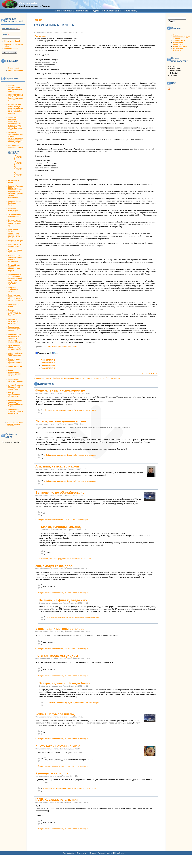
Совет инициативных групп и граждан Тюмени (14, 373)
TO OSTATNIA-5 (18, 175)
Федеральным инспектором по (60, 390)
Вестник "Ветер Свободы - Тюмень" (14, 203)
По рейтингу (130, 11)
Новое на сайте (14, 68)
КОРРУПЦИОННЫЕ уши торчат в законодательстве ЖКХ (15, 98)
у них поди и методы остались (59, 628)
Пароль (5, 35)
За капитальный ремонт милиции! (15, 215)
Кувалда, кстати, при (52, 773)
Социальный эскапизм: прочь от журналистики (16, 411)
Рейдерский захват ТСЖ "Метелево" (15, 354)
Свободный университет (178, 43)
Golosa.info (28, 3)
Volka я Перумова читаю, (55, 714)
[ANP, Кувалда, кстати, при (56, 799)
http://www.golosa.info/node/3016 (62, 347)
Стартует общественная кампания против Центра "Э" (15, 88)
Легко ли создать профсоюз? (15, 251)
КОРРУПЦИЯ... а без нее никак (14, 245)
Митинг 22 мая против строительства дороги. (14, 268)
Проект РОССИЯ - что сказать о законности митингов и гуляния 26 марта (15, 338)
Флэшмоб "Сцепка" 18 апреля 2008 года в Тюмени (16, 387)
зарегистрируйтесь (71, 378)
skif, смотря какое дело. (54, 566)
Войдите (57, 378)
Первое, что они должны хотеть (60, 421)
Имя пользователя (10, 28)
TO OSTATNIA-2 (18, 157)
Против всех (40, 36)
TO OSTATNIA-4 (18, 169)
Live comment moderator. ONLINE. (15, 146)
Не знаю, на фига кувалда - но (63, 600)
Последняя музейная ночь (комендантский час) (14, 313)
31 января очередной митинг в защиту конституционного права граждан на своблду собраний (15, 137)
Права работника (180, 46)
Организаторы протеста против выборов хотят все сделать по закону (15, 298)
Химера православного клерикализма (14, 395)
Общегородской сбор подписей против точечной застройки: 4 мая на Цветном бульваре (15, 279)
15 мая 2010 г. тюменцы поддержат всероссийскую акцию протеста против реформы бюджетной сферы (15, 123)
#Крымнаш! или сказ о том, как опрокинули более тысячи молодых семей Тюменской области (15, 109)
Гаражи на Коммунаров (13, 209)
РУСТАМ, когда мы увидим (56, 656)
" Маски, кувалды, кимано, (60, 527)
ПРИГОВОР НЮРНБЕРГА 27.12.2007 (13, 321)
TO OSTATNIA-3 (18, 163)
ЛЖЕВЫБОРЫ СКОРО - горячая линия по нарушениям (15, 258)
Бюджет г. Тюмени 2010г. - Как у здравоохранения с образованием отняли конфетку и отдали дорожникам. (16, 191)
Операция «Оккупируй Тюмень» (13, 289)
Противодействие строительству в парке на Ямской (15, 347)
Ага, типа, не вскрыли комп (57, 466)
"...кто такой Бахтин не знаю (57, 746)
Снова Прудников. (15, 366)
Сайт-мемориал (63, 11)
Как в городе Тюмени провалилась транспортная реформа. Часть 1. (15, 233)
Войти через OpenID (12, 41)
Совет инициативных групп (181, 36)
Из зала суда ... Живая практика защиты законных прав (15, 223)
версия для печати (43, 378)
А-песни (176, 39)
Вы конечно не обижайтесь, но (60, 492)
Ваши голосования (15, 70)
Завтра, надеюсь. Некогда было (64, 683)
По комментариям (111, 11)
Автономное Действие (178, 49)
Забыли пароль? (11, 48)
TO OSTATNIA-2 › (149, 373)
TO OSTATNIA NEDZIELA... (13, 152)
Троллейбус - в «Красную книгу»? (15, 380)
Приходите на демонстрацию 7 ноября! (14, 329)
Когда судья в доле (16, 241)
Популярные (81, 11)
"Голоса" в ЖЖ (179, 41)
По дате (95, 11)
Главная (38, 20)
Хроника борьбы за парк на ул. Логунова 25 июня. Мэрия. (15, 403)
